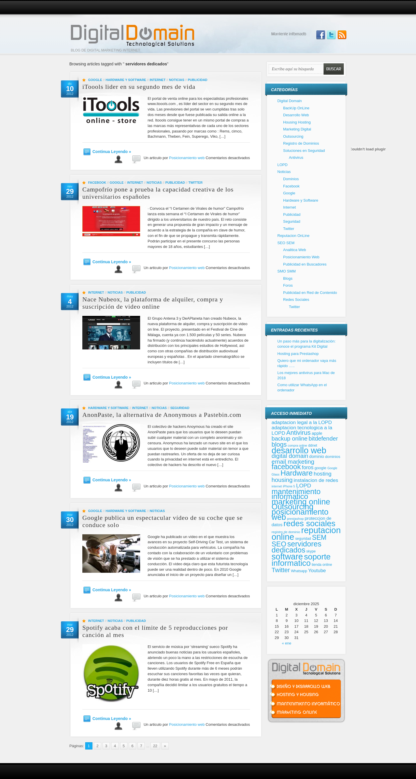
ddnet (312, 445)
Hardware (297, 473)
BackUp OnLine (296, 108)
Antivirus (296, 157)
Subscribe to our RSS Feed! (342, 35)
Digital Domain (289, 101)
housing (282, 479)
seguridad (303, 539)
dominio (316, 456)
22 (155, 746)
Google (95, 80)
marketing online (301, 501)
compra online (297, 445)
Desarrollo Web (296, 115)
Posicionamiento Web (301, 257)
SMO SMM (286, 271)
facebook (286, 467)
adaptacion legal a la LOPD (302, 422)
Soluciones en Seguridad (304, 150)
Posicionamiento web (187, 158)
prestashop (295, 518)
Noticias (176, 80)
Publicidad (197, 80)
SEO (279, 544)
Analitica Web (294, 250)
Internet (158, 80)
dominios (332, 456)
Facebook (97, 182)
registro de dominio (286, 532)
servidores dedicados (297, 547)
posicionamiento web (300, 514)
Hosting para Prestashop (298, 353)
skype (310, 551)
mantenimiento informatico (296, 494)
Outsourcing (293, 136)
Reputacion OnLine (293, 235)
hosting (323, 474)
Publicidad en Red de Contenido (310, 292)
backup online (290, 438)
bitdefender (323, 438)
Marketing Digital (297, 129)
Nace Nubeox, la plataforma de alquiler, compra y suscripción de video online (152, 303)
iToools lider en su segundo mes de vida (138, 86)
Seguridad (179, 408)
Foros (288, 285)
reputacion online (306, 533)
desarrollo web (299, 450)
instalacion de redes (316, 480)
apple (317, 433)
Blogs (288, 278)
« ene (286, 643)
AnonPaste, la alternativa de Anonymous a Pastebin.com (161, 414)
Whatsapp (299, 571)
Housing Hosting (297, 122)
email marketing (293, 461)
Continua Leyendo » (111, 151)
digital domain (290, 455)
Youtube (317, 570)
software (287, 556)
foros (307, 467)
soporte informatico (301, 560)
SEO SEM (285, 243)
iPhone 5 (289, 486)
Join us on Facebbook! (320, 35)
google (320, 468)
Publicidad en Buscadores (304, 264)
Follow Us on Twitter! (331, 35)
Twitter (195, 182)
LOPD (282, 165)
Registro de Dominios (301, 143)
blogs (279, 444)
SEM (319, 537)
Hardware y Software (126, 80)
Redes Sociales (296, 299)
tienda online (322, 565)
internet (277, 486)
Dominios (291, 179)
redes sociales (309, 523)
